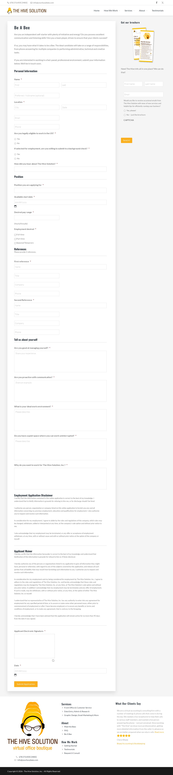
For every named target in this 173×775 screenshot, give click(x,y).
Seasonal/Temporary (25, 243)
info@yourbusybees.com (43, 2)
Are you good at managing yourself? (32, 348)
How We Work (69, 741)
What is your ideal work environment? (33, 406)
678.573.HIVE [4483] (18, 2)
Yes (18, 139)
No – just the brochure (136, 115)
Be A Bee (68, 733)
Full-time (20, 234)
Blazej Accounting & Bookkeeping (131, 743)
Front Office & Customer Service (78, 707)
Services (66, 703)
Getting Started (70, 745)
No (18, 143)
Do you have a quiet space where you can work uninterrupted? (45, 435)
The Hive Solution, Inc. (33, 770)
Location (19, 102)
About (65, 722)
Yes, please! (131, 110)
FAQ (66, 730)
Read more (159, 731)
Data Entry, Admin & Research (76, 711)
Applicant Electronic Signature (29, 631)
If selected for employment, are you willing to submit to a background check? (51, 148)
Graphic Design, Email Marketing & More (81, 714)
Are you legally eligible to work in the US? (35, 133)
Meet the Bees (70, 726)
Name (18, 79)
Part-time (20, 239)
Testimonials (69, 748)
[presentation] (144, 128)
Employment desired (25, 229)
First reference (22, 261)
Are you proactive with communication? (34, 377)
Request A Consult (72, 752)
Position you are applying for (29, 185)
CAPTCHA (129, 120)
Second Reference (24, 300)
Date (17, 665)
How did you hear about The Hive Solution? (35, 163)
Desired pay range (24, 212)
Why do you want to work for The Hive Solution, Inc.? (40, 465)
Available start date (24, 196)
